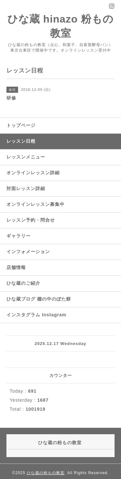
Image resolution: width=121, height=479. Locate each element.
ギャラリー (18, 235)
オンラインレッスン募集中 (35, 204)
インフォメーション (28, 251)
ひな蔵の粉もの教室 (46, 473)
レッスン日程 (20, 141)
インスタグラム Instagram (36, 314)
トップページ (20, 125)
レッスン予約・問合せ (30, 220)
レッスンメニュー (25, 156)
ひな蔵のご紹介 (23, 283)
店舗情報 (16, 267)
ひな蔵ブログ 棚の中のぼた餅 (38, 299)
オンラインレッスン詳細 (33, 172)
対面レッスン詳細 (25, 188)
